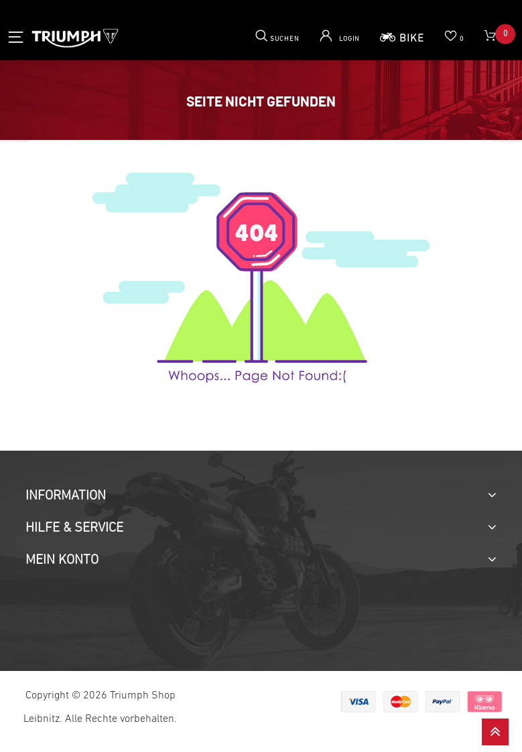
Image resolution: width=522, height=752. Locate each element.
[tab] (261, 496)
